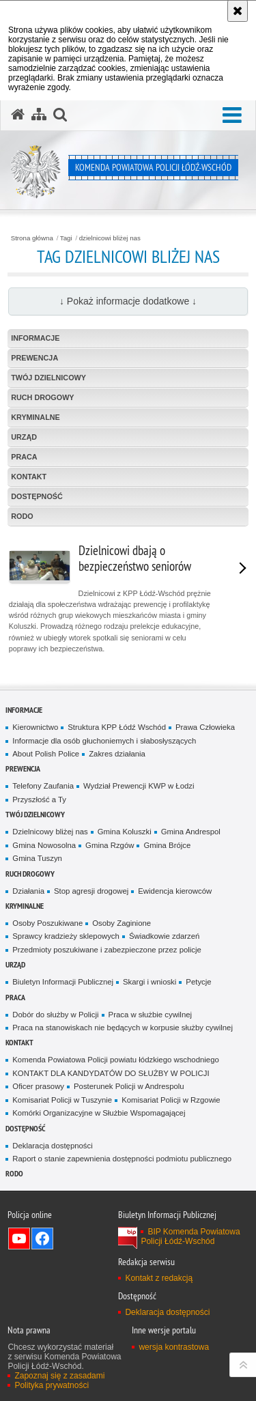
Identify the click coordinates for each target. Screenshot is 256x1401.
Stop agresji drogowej (91, 891)
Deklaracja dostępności (52, 1146)
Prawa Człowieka (205, 727)
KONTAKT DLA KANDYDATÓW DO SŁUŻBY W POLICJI (110, 1073)
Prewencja (34, 358)
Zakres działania (117, 754)
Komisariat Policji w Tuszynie (62, 1100)
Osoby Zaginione (121, 923)
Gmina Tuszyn (37, 858)
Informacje (35, 338)
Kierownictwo (35, 727)
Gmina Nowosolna (44, 845)
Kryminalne (35, 417)
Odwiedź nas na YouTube (19, 1238)
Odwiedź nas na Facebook (42, 1238)
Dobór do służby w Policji (55, 1014)
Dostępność (37, 496)
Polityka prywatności (51, 1385)
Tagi (66, 238)
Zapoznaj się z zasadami (59, 1376)
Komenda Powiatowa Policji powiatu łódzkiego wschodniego (115, 1060)
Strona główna (32, 238)
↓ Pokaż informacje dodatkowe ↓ (128, 301)
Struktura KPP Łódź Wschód (117, 727)
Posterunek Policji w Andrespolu (129, 1086)
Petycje (198, 982)
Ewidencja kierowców (175, 891)
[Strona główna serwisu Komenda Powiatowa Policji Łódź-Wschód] (18, 114)
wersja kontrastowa (174, 1347)
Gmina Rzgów (109, 845)
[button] (232, 115)
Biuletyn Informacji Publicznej (62, 982)
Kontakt (28, 476)
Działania (28, 891)
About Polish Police (45, 754)
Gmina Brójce (166, 845)
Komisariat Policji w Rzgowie (171, 1100)
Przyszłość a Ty (39, 799)
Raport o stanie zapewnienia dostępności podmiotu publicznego (121, 1159)
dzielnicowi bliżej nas (110, 238)
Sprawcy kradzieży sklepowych (65, 936)
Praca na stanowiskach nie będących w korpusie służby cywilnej (122, 1027)
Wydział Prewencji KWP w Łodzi (139, 786)
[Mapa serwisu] (38, 114)
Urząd (24, 437)
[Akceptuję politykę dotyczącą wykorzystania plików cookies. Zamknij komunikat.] (237, 11)
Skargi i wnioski (149, 982)
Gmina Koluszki (125, 831)
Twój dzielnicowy (48, 377)
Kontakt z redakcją (159, 1278)
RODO (22, 516)
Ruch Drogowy (42, 397)
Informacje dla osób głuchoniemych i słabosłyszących (104, 741)
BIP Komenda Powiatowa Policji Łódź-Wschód (190, 1236)
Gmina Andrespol (191, 831)
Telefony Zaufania (43, 786)
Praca (24, 457)
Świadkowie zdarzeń (164, 936)
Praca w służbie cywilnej (150, 1014)
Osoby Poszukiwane (47, 923)
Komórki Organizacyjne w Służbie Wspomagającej (98, 1113)
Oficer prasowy (38, 1086)
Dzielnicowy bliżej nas (49, 831)
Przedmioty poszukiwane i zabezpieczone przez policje (106, 950)
